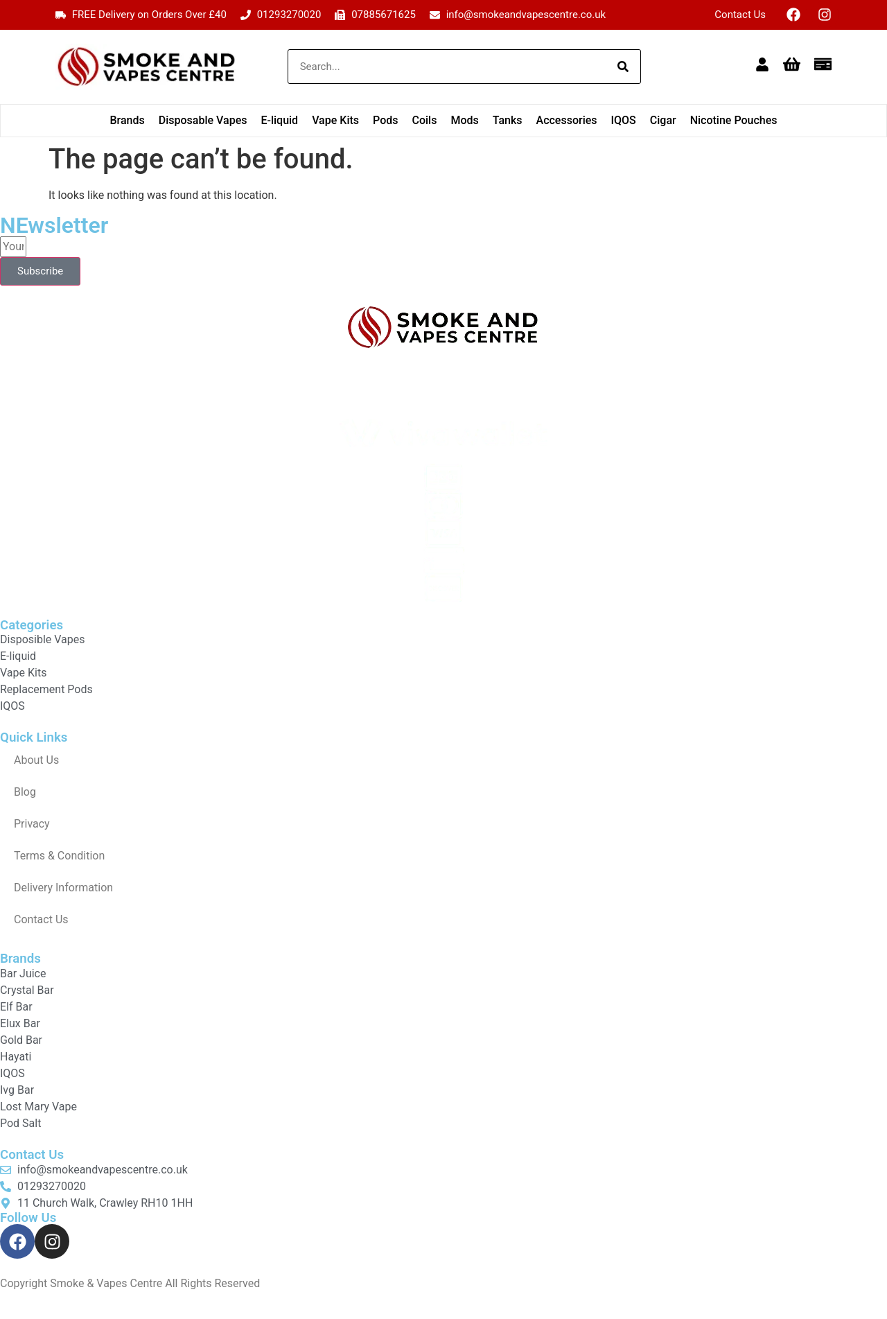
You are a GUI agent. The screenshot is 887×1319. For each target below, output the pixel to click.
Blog (25, 791)
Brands (126, 120)
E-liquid (279, 120)
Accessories (566, 120)
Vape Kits (335, 120)
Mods (464, 120)
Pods (385, 120)
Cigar (663, 120)
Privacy (32, 823)
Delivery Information (63, 887)
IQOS (623, 120)
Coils (424, 120)
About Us (36, 760)
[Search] (623, 66)
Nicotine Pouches (734, 120)
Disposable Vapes (203, 120)
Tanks (507, 120)
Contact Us (740, 14)
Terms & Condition (59, 855)
